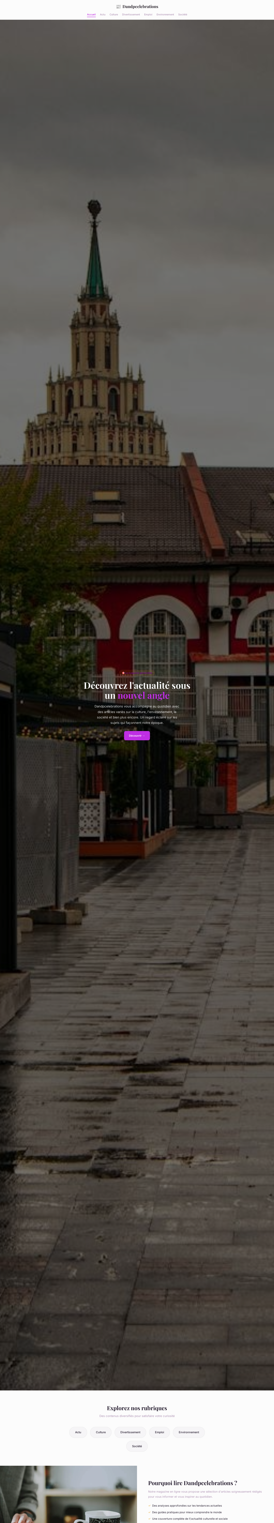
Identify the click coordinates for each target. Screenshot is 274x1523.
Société (182, 14)
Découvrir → (137, 735)
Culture (114, 14)
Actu (102, 14)
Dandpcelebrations (137, 6)
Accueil (91, 14)
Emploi (148, 14)
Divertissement (131, 14)
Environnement (165, 14)
